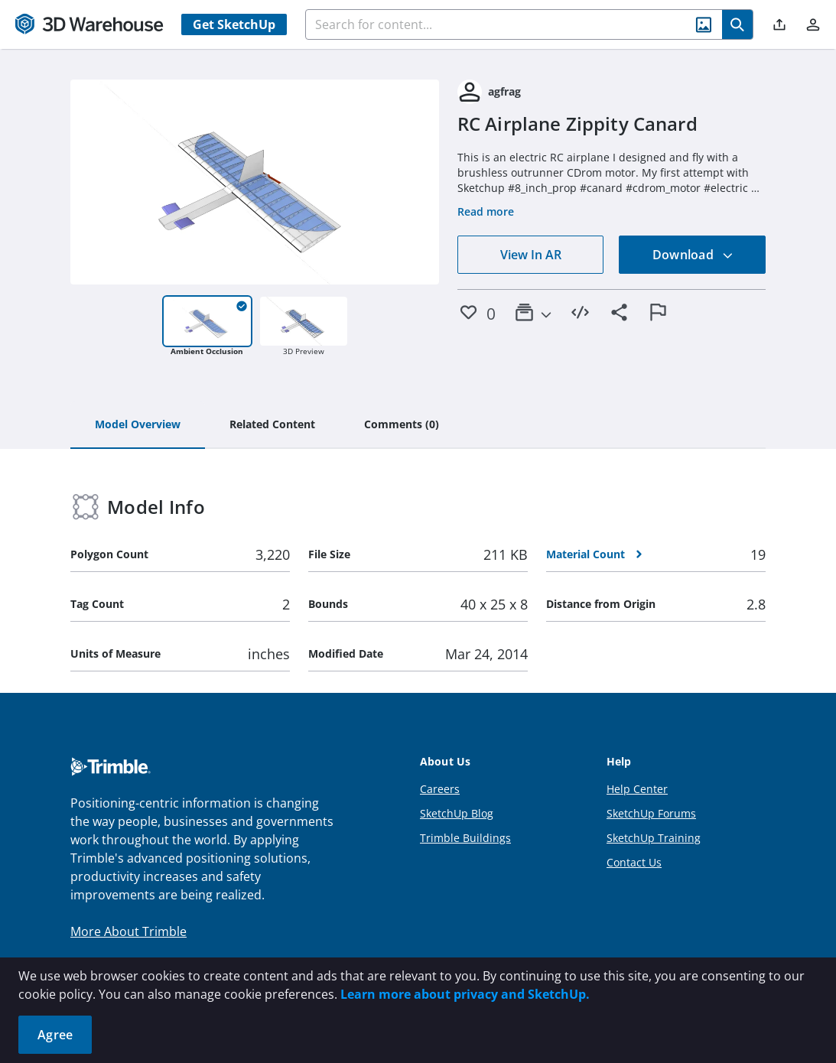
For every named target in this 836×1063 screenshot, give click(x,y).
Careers (440, 789)
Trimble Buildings (465, 838)
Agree (55, 1034)
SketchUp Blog (456, 813)
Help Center (637, 789)
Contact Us (634, 862)
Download (693, 254)
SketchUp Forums (651, 813)
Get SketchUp (234, 24)
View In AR (530, 254)
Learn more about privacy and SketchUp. (465, 994)
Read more (485, 211)
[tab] (137, 425)
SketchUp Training (654, 838)
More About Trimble (128, 931)
